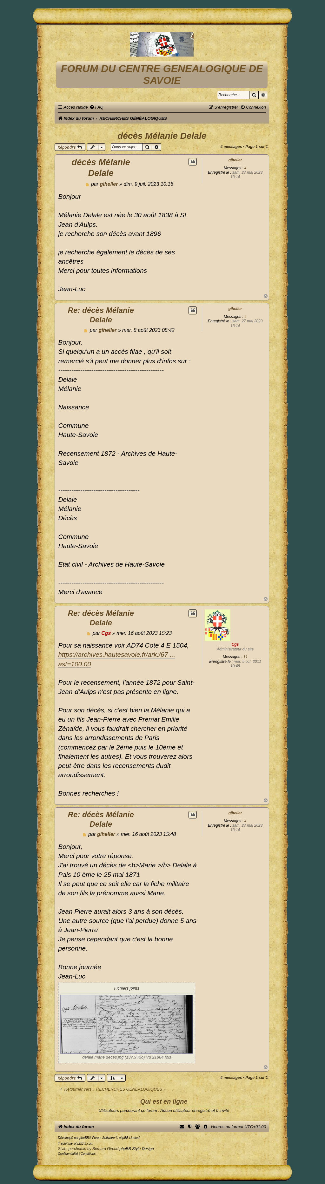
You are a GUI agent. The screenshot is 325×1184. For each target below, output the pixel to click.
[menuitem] (96, 107)
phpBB (84, 1138)
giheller (235, 160)
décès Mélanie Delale (161, 136)
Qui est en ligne (164, 1101)
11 (245, 657)
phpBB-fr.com (83, 1143)
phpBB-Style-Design (137, 1149)
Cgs (235, 644)
